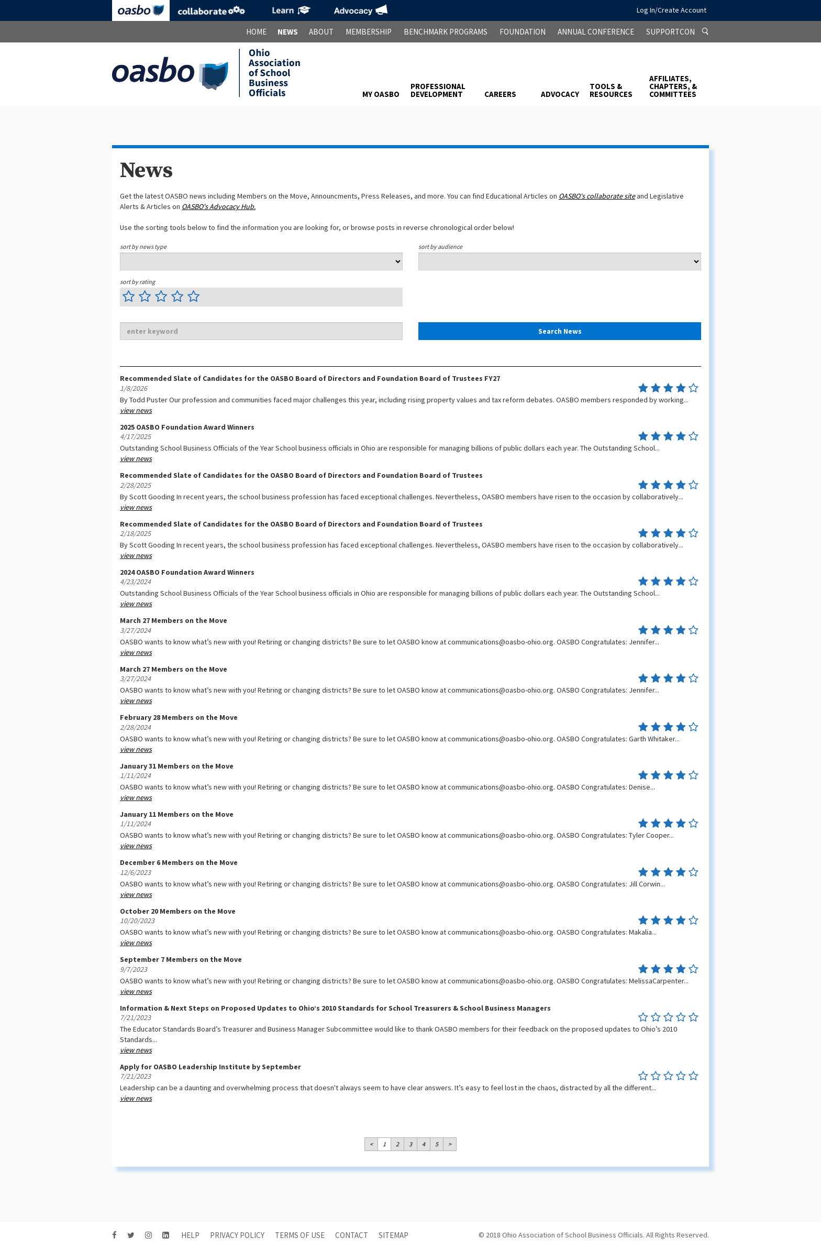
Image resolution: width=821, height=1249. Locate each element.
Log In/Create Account (671, 10)
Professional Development (437, 90)
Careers (500, 94)
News (288, 32)
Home (256, 32)
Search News (560, 331)
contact (351, 1235)
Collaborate (211, 10)
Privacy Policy (237, 1235)
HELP (190, 1235)
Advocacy (361, 10)
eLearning (290, 10)
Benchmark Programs (445, 32)
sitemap (393, 1235)
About (321, 32)
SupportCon (670, 32)
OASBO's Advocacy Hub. (219, 206)
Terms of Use (300, 1235)
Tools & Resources (611, 90)
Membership (369, 32)
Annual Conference (596, 32)
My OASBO (381, 94)
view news (136, 410)
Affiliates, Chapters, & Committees (673, 86)
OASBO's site (597, 196)
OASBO (141, 10)
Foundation (523, 32)
